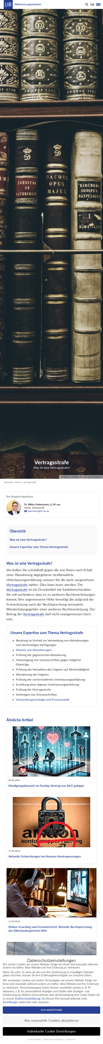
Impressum (71, 1039)
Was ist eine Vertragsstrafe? (28, 539)
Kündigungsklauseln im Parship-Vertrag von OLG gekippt (46, 785)
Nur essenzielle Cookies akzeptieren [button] (52, 1020)
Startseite (8, 482)
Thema (18, 482)
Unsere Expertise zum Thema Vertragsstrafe (39, 547)
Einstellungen (10, 1002)
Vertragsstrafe (17, 585)
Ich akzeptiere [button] (51, 1009)
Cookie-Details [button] (35, 1039)
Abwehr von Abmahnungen (34, 650)
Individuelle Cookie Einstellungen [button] (51, 1031)
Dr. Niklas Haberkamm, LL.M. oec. (42, 504)
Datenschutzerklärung (27, 998)
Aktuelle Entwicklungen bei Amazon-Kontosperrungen (44, 856)
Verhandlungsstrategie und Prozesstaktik (42, 699)
